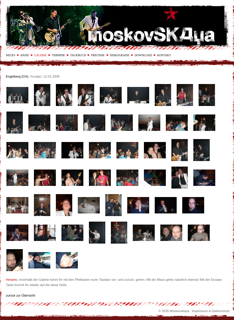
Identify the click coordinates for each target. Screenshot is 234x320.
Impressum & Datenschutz (211, 311)
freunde (97, 55)
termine (58, 55)
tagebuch (78, 55)
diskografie (120, 55)
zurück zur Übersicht (20, 295)
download (143, 55)
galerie (40, 55)
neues (10, 55)
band (24, 55)
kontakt (164, 55)
